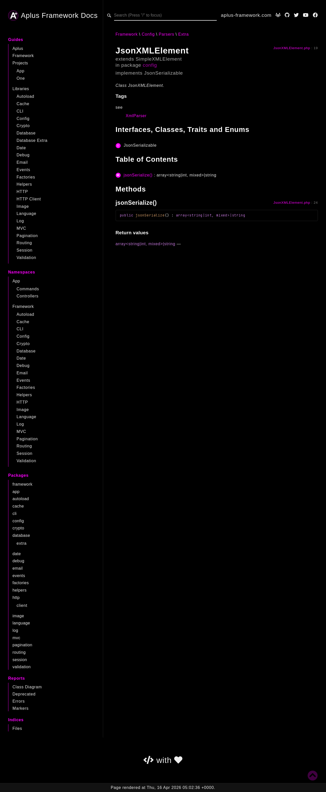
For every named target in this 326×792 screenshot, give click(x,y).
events (18, 575)
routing (19, 652)
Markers (20, 708)
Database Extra (32, 140)
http (16, 597)
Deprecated (24, 694)
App (20, 71)
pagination (22, 645)
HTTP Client (29, 199)
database (21, 535)
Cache (23, 104)
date (16, 554)
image (18, 616)
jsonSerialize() (138, 175)
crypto (18, 528)
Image (23, 206)
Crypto (23, 126)
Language (26, 213)
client (22, 605)
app (16, 491)
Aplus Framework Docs (53, 15)
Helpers (24, 184)
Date (21, 148)
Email (22, 162)
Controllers (27, 296)
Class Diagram (27, 687)
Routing (24, 243)
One (21, 78)
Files (17, 728)
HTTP (22, 191)
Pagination (27, 236)
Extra (183, 34)
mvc (16, 638)
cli (14, 513)
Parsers (166, 34)
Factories (26, 177)
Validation (26, 257)
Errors (18, 701)
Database (26, 133)
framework (22, 484)
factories (20, 583)
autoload (20, 499)
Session (25, 250)
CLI (20, 111)
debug (18, 561)
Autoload (25, 96)
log (15, 630)
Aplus (17, 48)
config (18, 521)
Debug (23, 155)
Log (20, 221)
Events (23, 170)
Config (23, 118)
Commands (28, 289)
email (17, 568)
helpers (19, 590)
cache (18, 506)
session (19, 660)
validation (21, 667)
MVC (21, 228)
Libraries (20, 89)
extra (22, 543)
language (21, 623)
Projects (20, 63)
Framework (23, 55)
